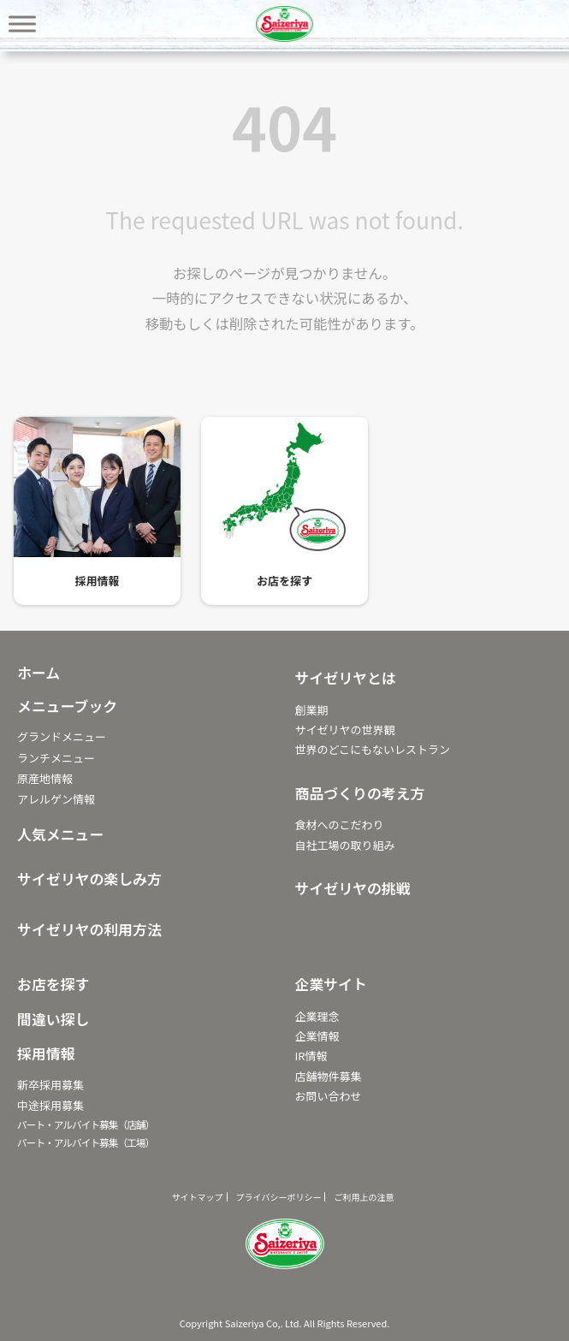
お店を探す (284, 581)
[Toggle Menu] (22, 23)
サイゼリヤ (285, 24)
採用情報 (96, 581)
